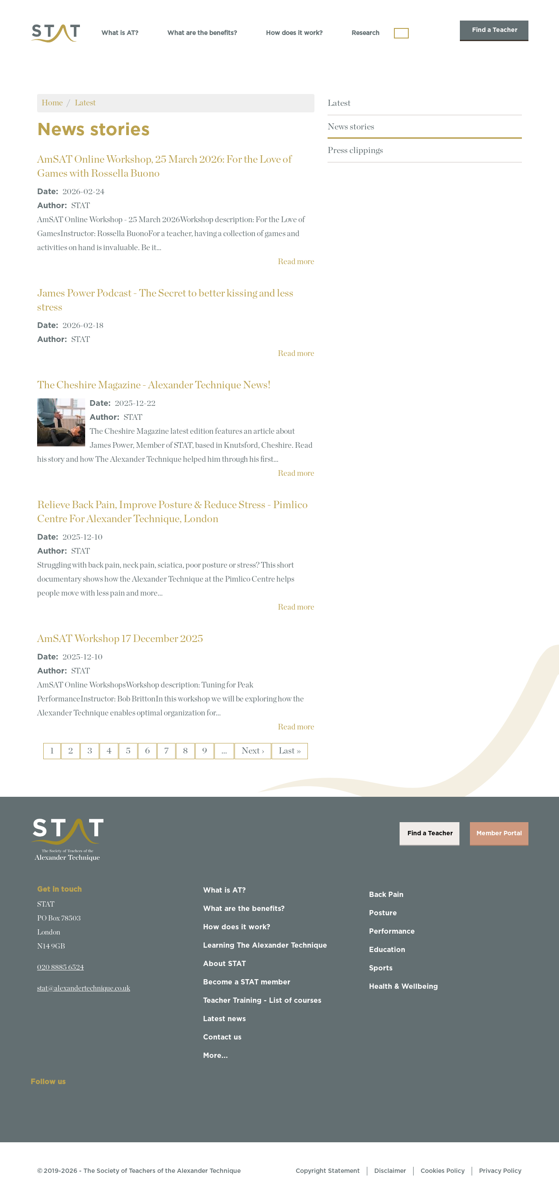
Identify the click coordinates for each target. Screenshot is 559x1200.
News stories (351, 126)
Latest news (224, 1018)
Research (366, 33)
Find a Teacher (494, 30)
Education (387, 949)
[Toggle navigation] (401, 33)
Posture (383, 913)
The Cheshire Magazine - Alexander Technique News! (154, 385)
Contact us (222, 1037)
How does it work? (294, 33)
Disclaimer (390, 1171)
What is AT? (119, 33)
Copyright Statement (328, 1171)
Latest (85, 103)
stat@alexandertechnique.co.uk (83, 988)
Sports (381, 968)
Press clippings (355, 150)
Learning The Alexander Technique (265, 945)
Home (52, 103)
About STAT (224, 963)
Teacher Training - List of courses (262, 1000)
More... (215, 1055)
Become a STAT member (246, 982)
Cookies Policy (443, 1171)
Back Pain (386, 894)
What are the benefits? (202, 33)
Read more (296, 262)
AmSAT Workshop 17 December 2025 (120, 639)
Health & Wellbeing (403, 986)
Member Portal (499, 833)
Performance (392, 931)
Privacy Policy (500, 1171)
